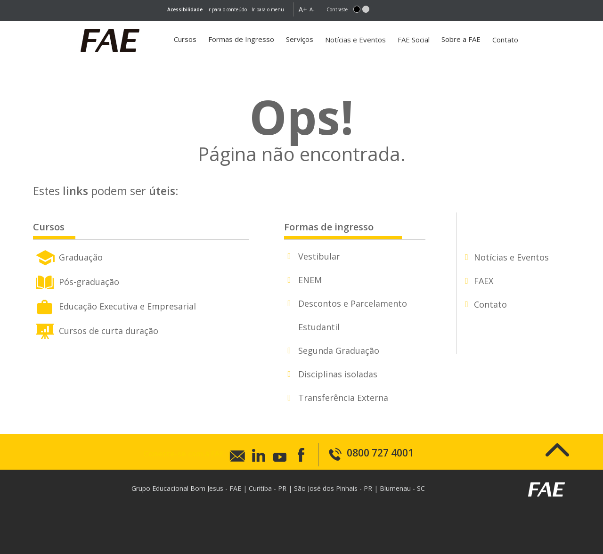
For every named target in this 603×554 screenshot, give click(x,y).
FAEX (483, 280)
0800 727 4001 (371, 452)
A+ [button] (303, 9)
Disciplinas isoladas (337, 374)
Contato (505, 39)
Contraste (337, 9)
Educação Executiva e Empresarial (114, 305)
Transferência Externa (343, 397)
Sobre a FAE (461, 39)
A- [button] (312, 9)
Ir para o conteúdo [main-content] (227, 9)
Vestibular (319, 256)
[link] (185, 9)
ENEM (310, 279)
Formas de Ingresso (241, 39)
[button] (356, 9)
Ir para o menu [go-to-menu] (268, 9)
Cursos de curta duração (95, 330)
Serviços (299, 39)
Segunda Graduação (338, 350)
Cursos (185, 39)
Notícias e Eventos (355, 39)
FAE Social (414, 39)
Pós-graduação (76, 281)
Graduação (68, 256)
